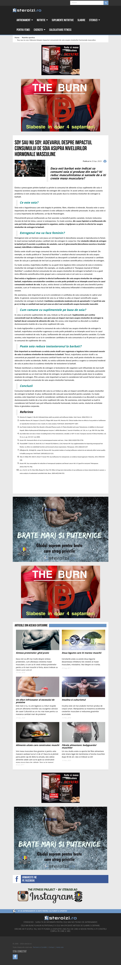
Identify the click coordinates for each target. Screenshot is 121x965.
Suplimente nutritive (63, 20)
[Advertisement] (29, 484)
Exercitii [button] (39, 30)
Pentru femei (23, 30)
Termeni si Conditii (40, 947)
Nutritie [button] (42, 20)
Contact (51, 947)
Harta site (59, 947)
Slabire (81, 20)
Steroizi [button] (94, 20)
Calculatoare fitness (60, 30)
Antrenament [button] (25, 20)
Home (17, 37)
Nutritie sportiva (28, 37)
